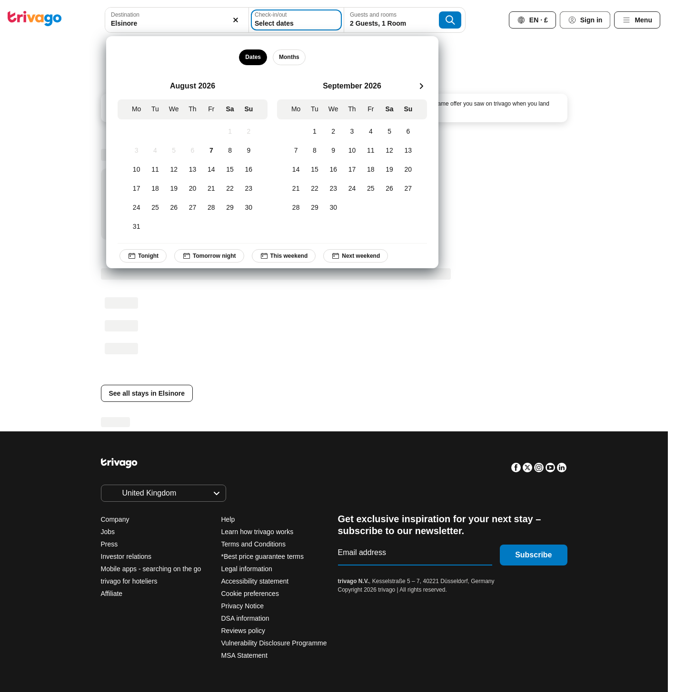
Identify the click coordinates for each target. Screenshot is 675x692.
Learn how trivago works (257, 532)
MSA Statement (244, 655)
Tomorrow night (209, 256)
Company (115, 519)
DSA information (245, 618)
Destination (125, 14)
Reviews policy (243, 630)
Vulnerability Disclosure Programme (274, 643)
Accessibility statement (255, 581)
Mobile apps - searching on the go (151, 569)
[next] (421, 86)
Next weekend (356, 256)
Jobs (108, 532)
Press (109, 544)
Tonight (143, 256)
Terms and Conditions (253, 544)
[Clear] (236, 20)
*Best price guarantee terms (262, 556)
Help (228, 519)
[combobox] (176, 20)
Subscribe (533, 555)
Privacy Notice (242, 606)
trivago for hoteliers (129, 581)
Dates (253, 57)
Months (289, 57)
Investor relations (126, 556)
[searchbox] (176, 24)
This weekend (284, 256)
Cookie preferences (251, 593)
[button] (176, 20)
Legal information (246, 569)
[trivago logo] (35, 20)
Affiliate (112, 593)
